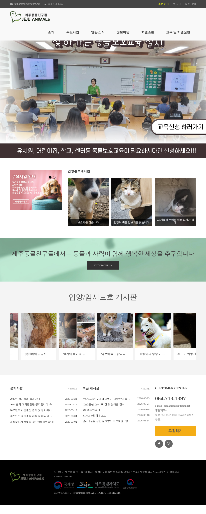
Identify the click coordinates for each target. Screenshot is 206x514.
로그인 (177, 3)
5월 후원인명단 (91, 418)
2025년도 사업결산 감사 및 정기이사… (32, 419)
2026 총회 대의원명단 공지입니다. (29, 413)
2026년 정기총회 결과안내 (25, 407)
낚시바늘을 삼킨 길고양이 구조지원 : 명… (107, 430)
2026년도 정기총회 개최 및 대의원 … (31, 424)
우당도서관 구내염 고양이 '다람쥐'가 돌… (106, 407)
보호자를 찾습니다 (88, 222)
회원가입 (190, 3)
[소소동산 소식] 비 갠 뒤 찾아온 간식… (105, 413)
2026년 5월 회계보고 (94, 424)
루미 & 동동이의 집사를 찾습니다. (131, 363)
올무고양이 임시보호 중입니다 (81, 363)
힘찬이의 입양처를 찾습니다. (175, 363)
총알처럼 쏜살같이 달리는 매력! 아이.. (39, 363)
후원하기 (163, 3)
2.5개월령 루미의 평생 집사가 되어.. (175, 221)
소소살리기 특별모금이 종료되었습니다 (32, 430)
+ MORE (72, 397)
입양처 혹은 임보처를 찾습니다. (132, 222)
